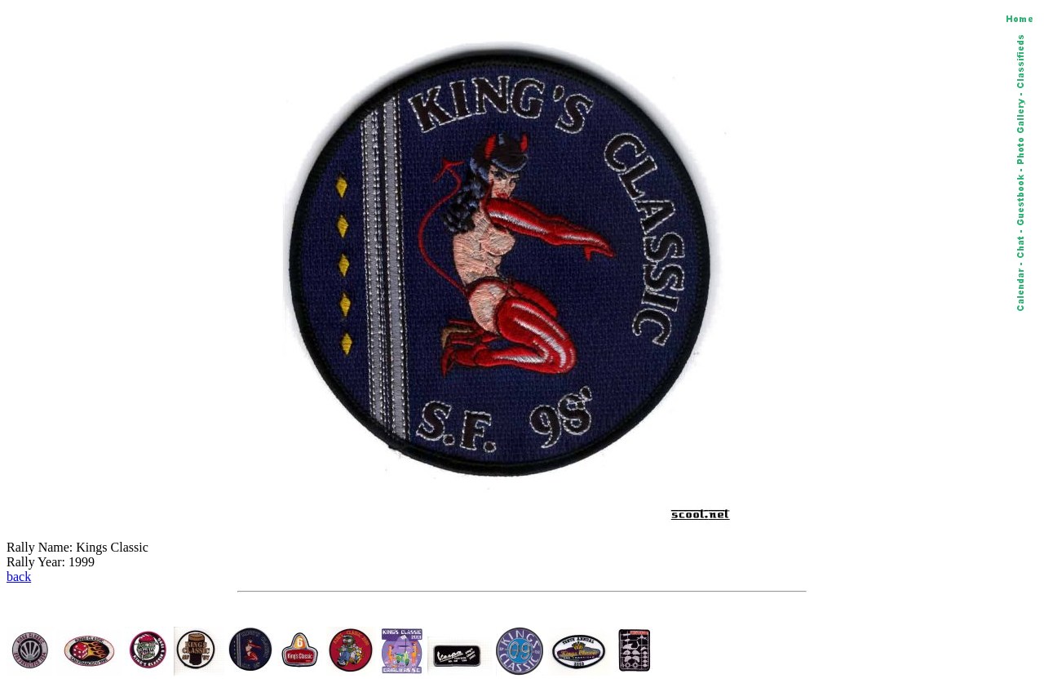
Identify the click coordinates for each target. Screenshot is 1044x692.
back (19, 576)
